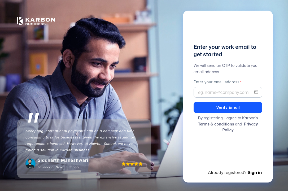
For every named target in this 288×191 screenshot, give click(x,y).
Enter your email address (216, 82)
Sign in (255, 172)
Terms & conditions (216, 124)
